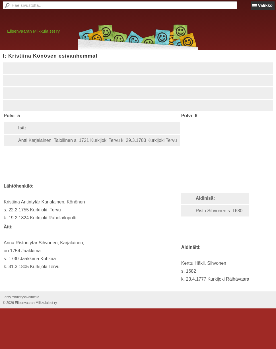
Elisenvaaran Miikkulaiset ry (33, 31)
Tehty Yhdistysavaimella (21, 297)
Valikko (265, 5)
